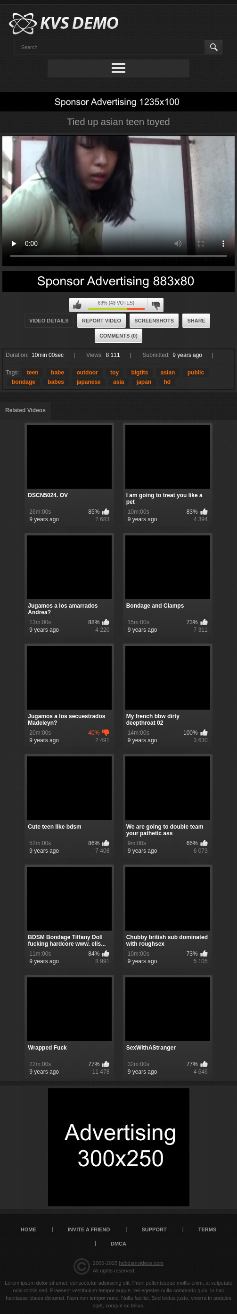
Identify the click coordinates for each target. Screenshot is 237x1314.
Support (154, 1229)
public (196, 372)
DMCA (118, 1243)
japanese (88, 382)
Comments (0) (118, 336)
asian (168, 372)
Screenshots (154, 320)
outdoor (87, 372)
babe (57, 372)
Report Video (101, 320)
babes (56, 382)
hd (167, 382)
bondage (23, 382)
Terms (207, 1229)
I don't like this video (155, 305)
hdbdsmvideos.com (141, 1263)
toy (114, 372)
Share (196, 320)
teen (33, 372)
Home (28, 1229)
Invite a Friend (89, 1229)
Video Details (49, 320)
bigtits (139, 372)
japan (144, 382)
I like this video (77, 305)
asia (118, 382)
